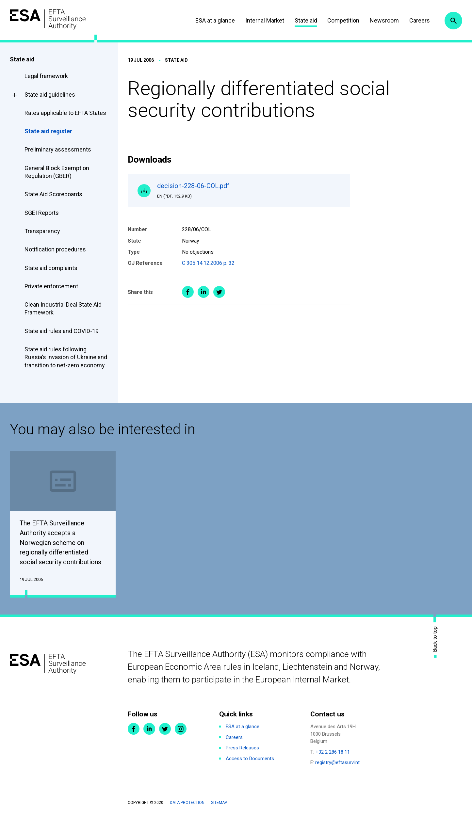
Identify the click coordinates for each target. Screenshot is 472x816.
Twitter (165, 729)
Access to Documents (250, 759)
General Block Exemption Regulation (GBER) (56, 172)
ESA (48, 19)
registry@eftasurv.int (337, 763)
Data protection (187, 803)
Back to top (435, 639)
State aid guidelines (49, 94)
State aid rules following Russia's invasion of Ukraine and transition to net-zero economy (65, 357)
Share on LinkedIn (203, 292)
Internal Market (264, 20)
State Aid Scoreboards (53, 194)
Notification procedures (55, 249)
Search (453, 20)
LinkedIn (149, 729)
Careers (419, 20)
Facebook (133, 729)
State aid (306, 20)
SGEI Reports (41, 212)
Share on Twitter (219, 292)
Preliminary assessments (57, 149)
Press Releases (242, 748)
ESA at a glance (215, 20)
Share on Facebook (188, 292)
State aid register (48, 131)
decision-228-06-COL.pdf (248, 190)
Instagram (181, 729)
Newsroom (384, 20)
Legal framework (46, 75)
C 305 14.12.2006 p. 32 (208, 263)
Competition (343, 20)
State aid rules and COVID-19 (61, 331)
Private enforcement (51, 286)
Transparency (42, 231)
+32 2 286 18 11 (333, 752)
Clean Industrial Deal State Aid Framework (63, 308)
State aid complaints (50, 267)
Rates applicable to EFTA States (65, 112)
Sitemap (219, 803)
